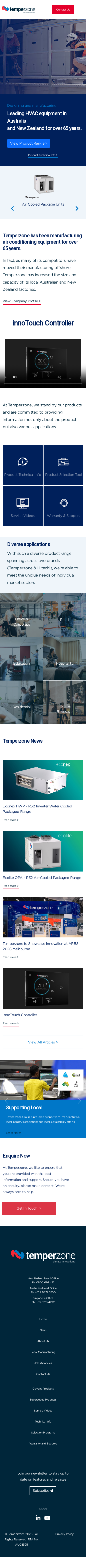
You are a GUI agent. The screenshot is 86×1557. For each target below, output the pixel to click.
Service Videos (43, 1410)
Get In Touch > (29, 1208)
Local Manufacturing (43, 1352)
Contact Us (63, 9)
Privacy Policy (64, 1534)
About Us (43, 1341)
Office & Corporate (21, 622)
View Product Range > (28, 143)
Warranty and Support (43, 1443)
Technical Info (43, 1421)
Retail (64, 620)
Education (21, 663)
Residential (22, 707)
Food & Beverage (64, 709)
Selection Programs (43, 1432)
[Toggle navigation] (80, 9)
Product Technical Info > (43, 155)
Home (43, 1319)
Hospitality (64, 663)
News (43, 1330)
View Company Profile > (22, 301)
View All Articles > (43, 1042)
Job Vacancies (43, 1363)
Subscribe (43, 1490)
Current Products (43, 1388)
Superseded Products (43, 1399)
